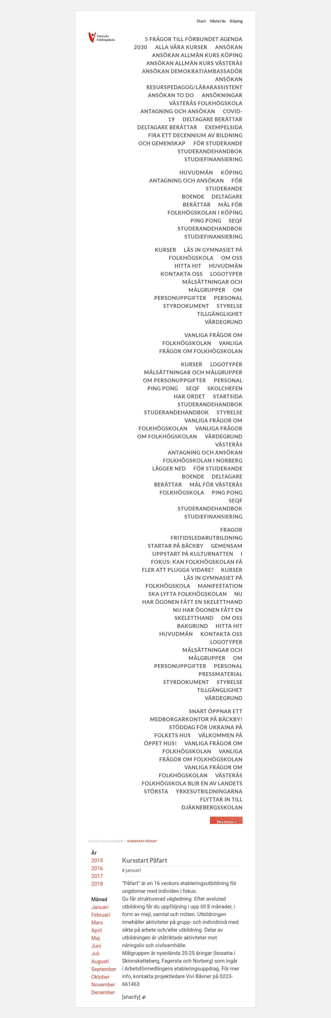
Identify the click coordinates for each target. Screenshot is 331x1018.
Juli (95, 954)
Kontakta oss (182, 274)
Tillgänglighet (220, 314)
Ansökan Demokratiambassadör (192, 71)
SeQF (236, 220)
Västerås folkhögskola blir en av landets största (192, 783)
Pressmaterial (221, 674)
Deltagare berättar (213, 119)
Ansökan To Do (171, 95)
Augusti (100, 961)
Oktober (100, 977)
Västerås (218, 20)
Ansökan (229, 47)
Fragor (231, 530)
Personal (228, 298)
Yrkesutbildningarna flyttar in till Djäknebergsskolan (209, 799)
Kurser (165, 250)
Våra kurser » (226, 822)
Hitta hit (188, 266)
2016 (97, 868)
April (96, 930)
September (103, 969)
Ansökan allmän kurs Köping (197, 55)
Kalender (115, 841)
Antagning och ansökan (177, 111)
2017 (97, 876)
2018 (97, 884)
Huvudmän (196, 172)
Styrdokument (186, 306)
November (103, 985)
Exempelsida (224, 127)
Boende (193, 196)
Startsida (228, 396)
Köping (236, 20)
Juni (96, 946)
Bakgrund (192, 626)
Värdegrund (224, 322)
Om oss (232, 258)
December (103, 992)
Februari (100, 915)
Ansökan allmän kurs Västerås (194, 63)
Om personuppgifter (174, 380)
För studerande (218, 143)
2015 (97, 860)
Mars (97, 923)
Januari (100, 907)
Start (201, 20)
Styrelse (230, 306)
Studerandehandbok (210, 151)
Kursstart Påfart (142, 841)
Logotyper (226, 274)
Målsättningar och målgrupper (193, 372)
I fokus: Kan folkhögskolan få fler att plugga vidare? (192, 562)
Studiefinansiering (213, 159)
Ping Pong (206, 220)
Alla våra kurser (181, 47)
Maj (95, 938)
